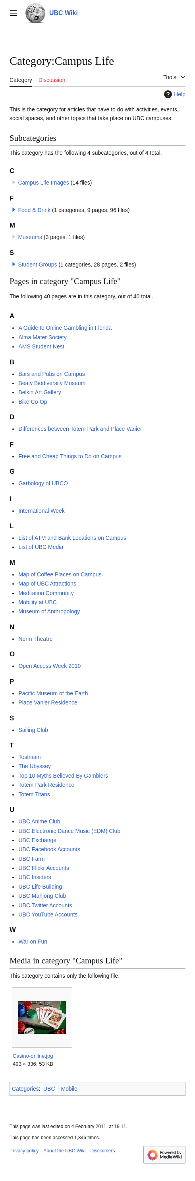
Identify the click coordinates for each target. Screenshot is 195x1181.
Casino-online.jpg (33, 1056)
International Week (41, 511)
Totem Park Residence (46, 785)
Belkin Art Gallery (39, 392)
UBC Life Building (40, 886)
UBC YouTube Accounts (47, 914)
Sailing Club (33, 730)
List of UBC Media (40, 547)
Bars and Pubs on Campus (51, 374)
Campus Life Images (43, 182)
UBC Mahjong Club (42, 896)
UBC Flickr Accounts (43, 868)
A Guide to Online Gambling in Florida (65, 328)
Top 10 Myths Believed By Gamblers (63, 775)
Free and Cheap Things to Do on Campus (70, 456)
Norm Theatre (35, 639)
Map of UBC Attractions (47, 583)
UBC (49, 1089)
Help (173, 94)
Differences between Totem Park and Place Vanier (80, 429)
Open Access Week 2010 (49, 666)
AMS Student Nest (41, 346)
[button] (14, 209)
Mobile (69, 1089)
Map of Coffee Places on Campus (59, 574)
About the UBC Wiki (64, 1151)
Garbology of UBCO (43, 483)
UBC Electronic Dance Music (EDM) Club (69, 831)
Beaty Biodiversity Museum (51, 383)
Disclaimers (102, 1151)
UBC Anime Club (39, 821)
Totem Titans (34, 794)
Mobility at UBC (37, 602)
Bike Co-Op (32, 402)
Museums (30, 237)
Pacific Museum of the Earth (53, 693)
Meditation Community (45, 593)
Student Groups (37, 264)
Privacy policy (24, 1151)
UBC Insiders (34, 877)
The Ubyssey (34, 766)
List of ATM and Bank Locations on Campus (72, 538)
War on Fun (32, 941)
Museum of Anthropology (49, 611)
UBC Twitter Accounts (45, 905)
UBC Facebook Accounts (49, 849)
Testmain (29, 757)
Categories (25, 1089)
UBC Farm (31, 859)
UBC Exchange (37, 840)
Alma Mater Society (42, 337)
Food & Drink (34, 210)
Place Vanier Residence (47, 702)
